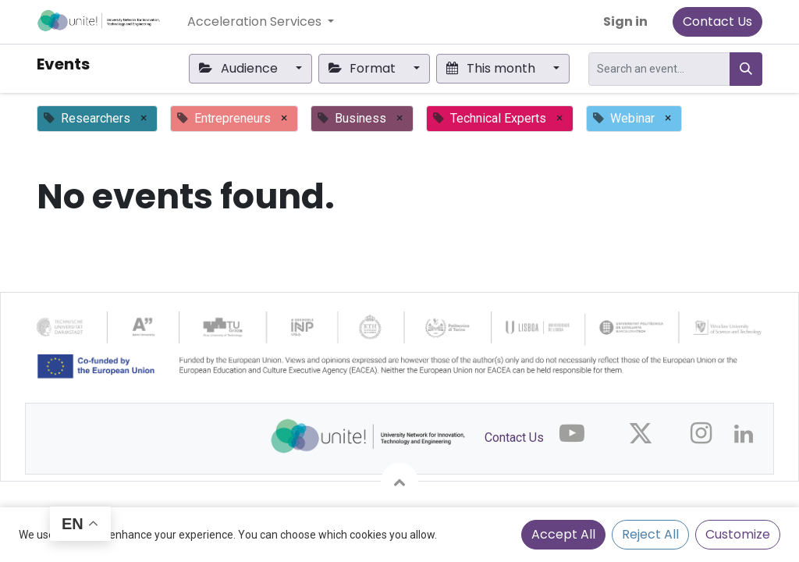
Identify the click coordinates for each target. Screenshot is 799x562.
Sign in (625, 21)
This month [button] (492, 68)
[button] (399, 481)
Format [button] (363, 68)
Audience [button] (239, 68)
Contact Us (717, 21)
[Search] (746, 69)
